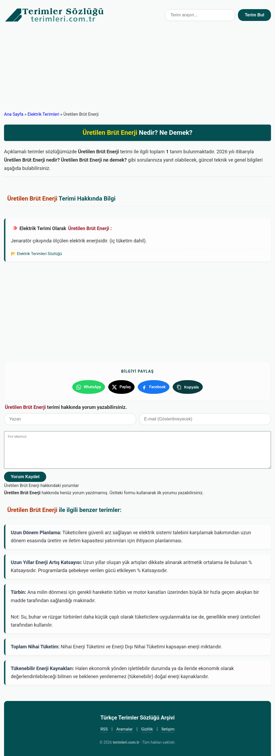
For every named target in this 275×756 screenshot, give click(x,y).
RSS (104, 727)
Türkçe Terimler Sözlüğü (55, 15)
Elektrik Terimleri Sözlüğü (39, 253)
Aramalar (124, 727)
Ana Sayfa (13, 114)
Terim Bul (254, 15)
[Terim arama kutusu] (200, 15)
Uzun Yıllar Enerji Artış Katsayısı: (46, 560)
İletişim (168, 727)
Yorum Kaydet (25, 474)
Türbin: (18, 590)
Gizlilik (147, 727)
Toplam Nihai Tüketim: (35, 645)
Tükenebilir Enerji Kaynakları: (42, 666)
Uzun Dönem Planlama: (36, 530)
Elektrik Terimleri (43, 114)
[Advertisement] (137, 70)
